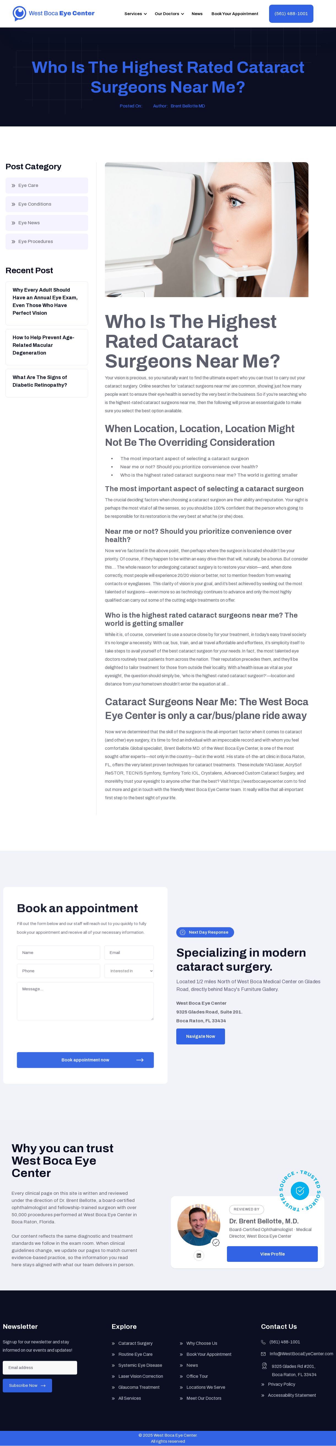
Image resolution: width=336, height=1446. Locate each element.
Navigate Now (200, 1036)
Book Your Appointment (235, 14)
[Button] (46, 303)
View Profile (272, 1254)
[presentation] (59, 1032)
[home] (53, 14)
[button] (135, 13)
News (197, 14)
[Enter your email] (40, 1372)
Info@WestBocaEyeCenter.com (301, 1358)
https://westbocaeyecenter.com (260, 781)
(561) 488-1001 (291, 13)
